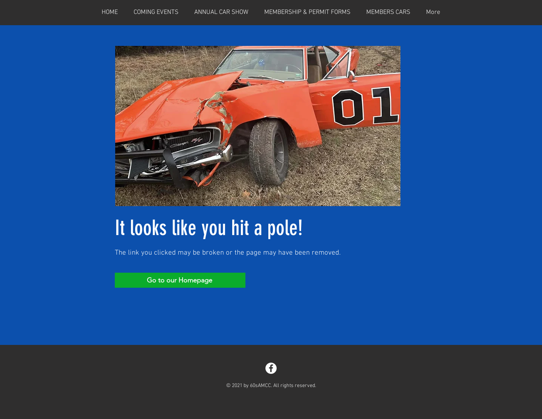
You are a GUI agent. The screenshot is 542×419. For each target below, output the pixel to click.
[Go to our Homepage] (180, 280)
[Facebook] (271, 368)
